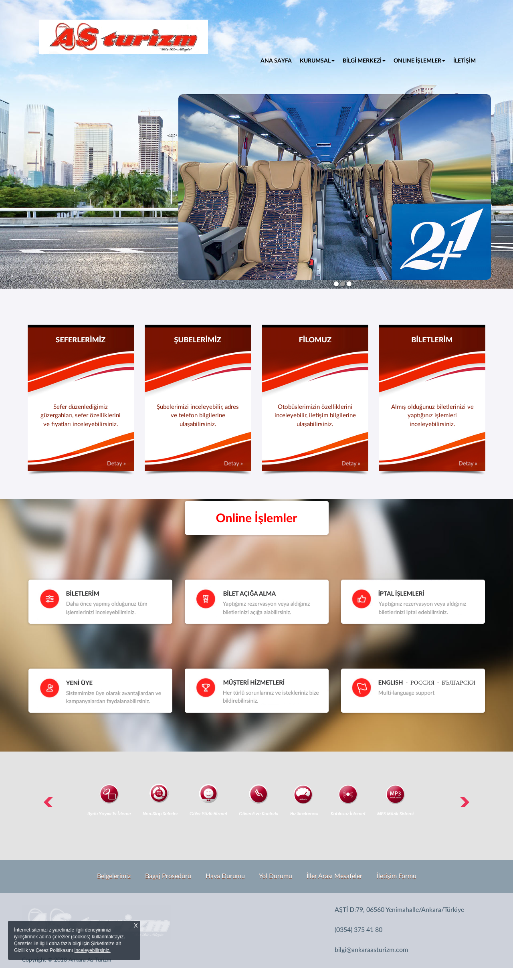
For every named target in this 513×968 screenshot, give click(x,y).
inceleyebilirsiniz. (93, 950)
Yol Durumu (275, 876)
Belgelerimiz (114, 876)
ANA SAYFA (278, 60)
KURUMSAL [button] (317, 61)
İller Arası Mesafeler (334, 876)
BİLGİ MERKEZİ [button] (364, 61)
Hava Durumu (225, 876)
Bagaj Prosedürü (168, 876)
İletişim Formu (396, 876)
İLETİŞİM (464, 61)
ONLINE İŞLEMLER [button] (419, 61)
